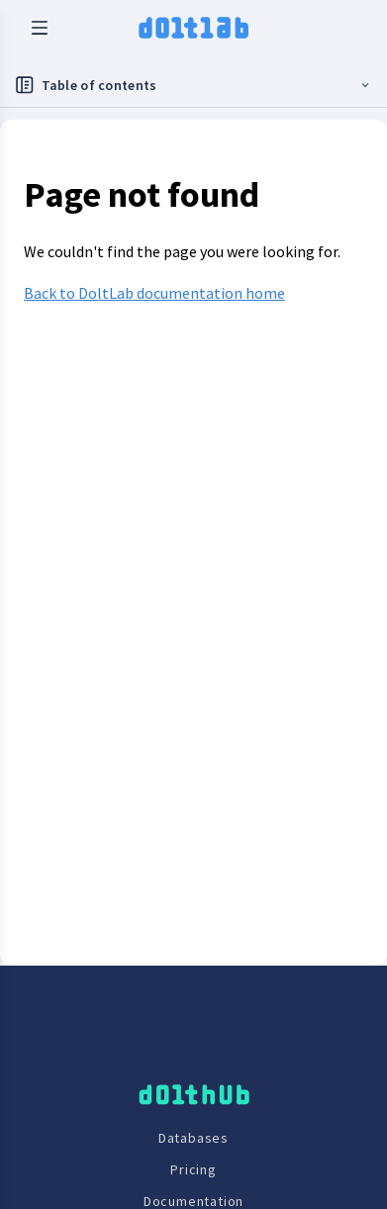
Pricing (193, 1169)
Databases (193, 1138)
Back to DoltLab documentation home (154, 293)
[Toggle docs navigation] (193, 85)
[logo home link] (193, 28)
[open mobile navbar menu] (39, 27)
